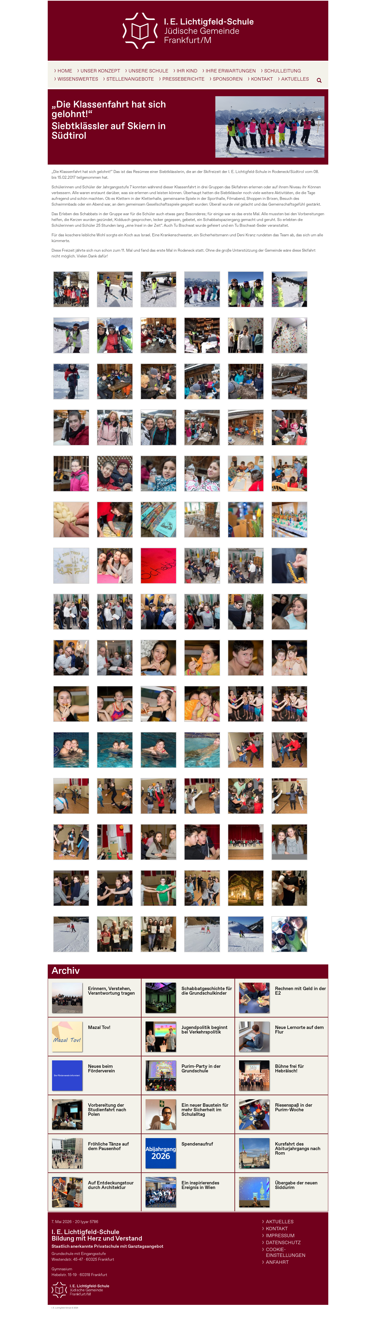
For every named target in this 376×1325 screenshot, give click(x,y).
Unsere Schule (148, 72)
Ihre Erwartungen (231, 72)
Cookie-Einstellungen (286, 1253)
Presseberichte (183, 80)
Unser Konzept (100, 72)
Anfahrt (277, 1262)
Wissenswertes (78, 80)
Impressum (280, 1236)
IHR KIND (187, 72)
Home (65, 72)
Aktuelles (295, 80)
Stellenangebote (130, 80)
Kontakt (262, 80)
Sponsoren (228, 80)
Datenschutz (283, 1243)
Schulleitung (282, 72)
